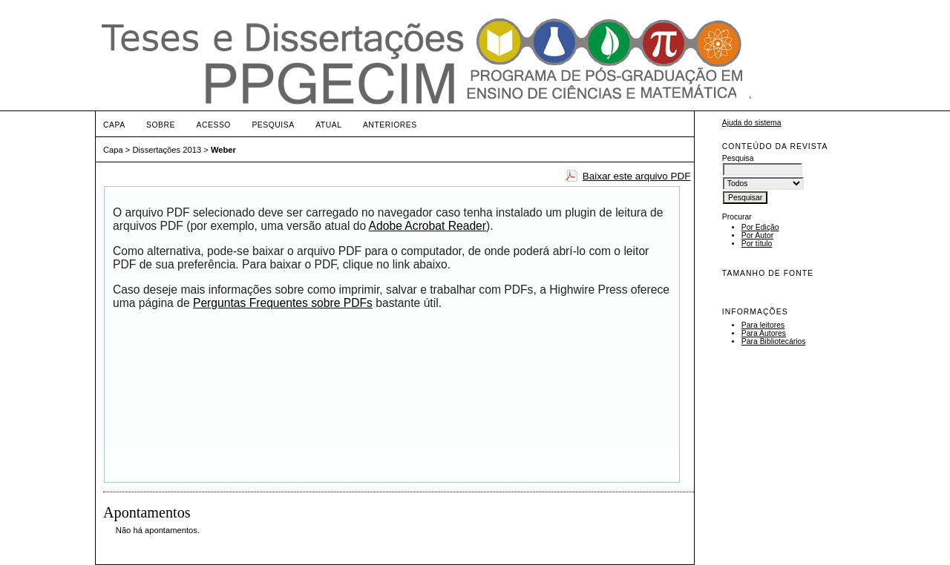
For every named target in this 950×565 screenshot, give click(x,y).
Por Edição (760, 227)
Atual (328, 125)
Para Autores (763, 333)
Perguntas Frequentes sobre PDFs (283, 303)
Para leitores (762, 325)
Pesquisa (273, 125)
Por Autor (757, 235)
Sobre (160, 125)
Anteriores (390, 125)
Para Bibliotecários (773, 341)
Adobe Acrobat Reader (427, 225)
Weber (223, 149)
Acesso (214, 125)
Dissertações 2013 (167, 149)
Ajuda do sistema (752, 123)
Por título (757, 243)
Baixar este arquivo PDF (637, 176)
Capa (114, 125)
